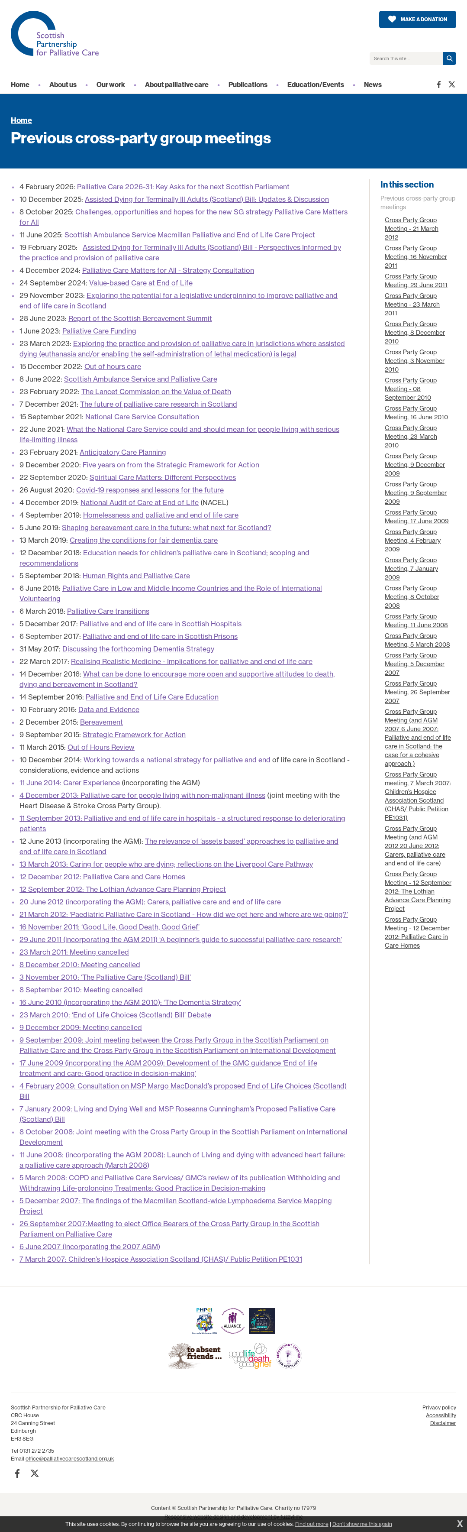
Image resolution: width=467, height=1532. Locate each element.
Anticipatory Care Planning (123, 452)
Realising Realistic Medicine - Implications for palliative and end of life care (191, 661)
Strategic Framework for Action (134, 734)
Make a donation (424, 19)
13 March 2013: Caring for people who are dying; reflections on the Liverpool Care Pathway (166, 864)
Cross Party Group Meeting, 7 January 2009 (411, 568)
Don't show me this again (362, 1524)
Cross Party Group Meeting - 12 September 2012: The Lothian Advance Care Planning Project (418, 891)
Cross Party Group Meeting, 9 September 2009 (416, 492)
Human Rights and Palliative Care (136, 575)
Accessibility (441, 1415)
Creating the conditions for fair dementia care (144, 540)
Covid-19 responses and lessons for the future (150, 490)
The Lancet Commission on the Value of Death (156, 391)
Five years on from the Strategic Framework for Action (171, 464)
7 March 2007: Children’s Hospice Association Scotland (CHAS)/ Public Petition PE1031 (160, 1259)
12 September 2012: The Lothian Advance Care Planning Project (122, 889)
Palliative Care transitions (108, 611)
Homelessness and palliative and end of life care (160, 515)
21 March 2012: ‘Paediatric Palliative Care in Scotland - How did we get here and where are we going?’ (183, 914)
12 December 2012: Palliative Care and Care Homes (102, 876)
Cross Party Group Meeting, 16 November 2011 (416, 256)
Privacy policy (439, 1407)
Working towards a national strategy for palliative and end (177, 759)
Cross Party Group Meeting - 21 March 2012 (411, 228)
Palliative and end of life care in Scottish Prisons (160, 636)
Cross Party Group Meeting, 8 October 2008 (412, 596)
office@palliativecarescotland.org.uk (70, 1458)
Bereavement (101, 722)
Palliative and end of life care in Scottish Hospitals (161, 623)
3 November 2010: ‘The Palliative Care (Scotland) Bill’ (105, 977)
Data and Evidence (108, 709)
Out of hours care (112, 366)
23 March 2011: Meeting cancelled (74, 952)
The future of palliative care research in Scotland (158, 404)
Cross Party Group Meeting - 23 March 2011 (412, 304)
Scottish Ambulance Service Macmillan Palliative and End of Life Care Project (189, 234)
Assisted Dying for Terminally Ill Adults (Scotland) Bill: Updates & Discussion (207, 199)
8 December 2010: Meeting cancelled (79, 964)
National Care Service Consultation (142, 416)
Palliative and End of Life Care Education (152, 697)
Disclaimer (443, 1423)
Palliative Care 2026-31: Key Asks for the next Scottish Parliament (183, 186)
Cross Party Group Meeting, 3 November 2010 (414, 360)
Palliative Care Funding (99, 331)
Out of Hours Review (101, 747)
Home (21, 120)
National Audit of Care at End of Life (140, 502)
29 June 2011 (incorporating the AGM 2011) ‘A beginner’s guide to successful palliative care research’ (180, 939)
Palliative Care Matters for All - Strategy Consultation (168, 270)
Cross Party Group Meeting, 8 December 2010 (415, 332)
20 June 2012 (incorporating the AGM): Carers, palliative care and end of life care (150, 901)
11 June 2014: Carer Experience (69, 782)
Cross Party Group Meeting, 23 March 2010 (411, 436)
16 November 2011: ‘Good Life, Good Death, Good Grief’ (109, 927)
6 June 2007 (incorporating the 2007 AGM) (89, 1246)
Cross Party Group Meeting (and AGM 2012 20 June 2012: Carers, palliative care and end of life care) (415, 846)
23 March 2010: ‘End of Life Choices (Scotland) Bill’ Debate (115, 1015)
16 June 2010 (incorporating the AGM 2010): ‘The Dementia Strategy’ (130, 1002)
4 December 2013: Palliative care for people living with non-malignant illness (142, 795)
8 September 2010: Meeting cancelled (81, 989)
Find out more (312, 1524)
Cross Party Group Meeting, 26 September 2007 (417, 692)
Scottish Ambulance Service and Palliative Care (140, 379)
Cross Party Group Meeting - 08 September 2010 (411, 388)
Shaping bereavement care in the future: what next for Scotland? (166, 527)
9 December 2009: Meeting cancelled (80, 1027)
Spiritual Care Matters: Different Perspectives (163, 477)
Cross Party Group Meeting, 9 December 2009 (415, 464)
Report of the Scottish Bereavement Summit (140, 318)
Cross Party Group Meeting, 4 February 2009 (413, 540)
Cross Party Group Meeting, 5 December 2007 (414, 663)
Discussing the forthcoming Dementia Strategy (138, 649)
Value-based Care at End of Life (141, 283)
